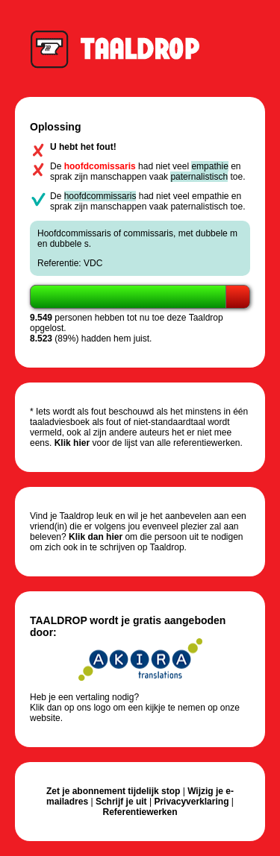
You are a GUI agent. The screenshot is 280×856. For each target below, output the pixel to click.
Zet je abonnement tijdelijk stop (113, 791)
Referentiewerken (139, 812)
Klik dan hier (95, 537)
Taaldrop (122, 48)
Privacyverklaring (191, 801)
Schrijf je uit (121, 801)
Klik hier (72, 443)
